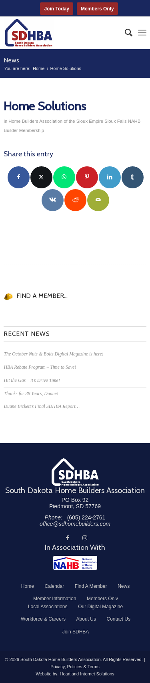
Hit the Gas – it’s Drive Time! (32, 380)
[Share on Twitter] (41, 177)
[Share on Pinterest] (87, 177)
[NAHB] (75, 563)
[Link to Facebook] (67, 538)
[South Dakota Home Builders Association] (61, 33)
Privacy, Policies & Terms (74, 666)
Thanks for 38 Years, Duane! (31, 393)
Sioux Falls (115, 121)
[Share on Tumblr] (133, 177)
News (11, 60)
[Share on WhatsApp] (64, 177)
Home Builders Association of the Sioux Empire (55, 121)
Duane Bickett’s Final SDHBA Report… (42, 406)
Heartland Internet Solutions (87, 673)
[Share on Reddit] (75, 200)
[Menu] (142, 32)
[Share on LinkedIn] (110, 177)
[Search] (124, 33)
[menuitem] (124, 33)
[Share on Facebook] (19, 177)
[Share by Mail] (98, 200)
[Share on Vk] (53, 200)
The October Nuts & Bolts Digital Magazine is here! (53, 354)
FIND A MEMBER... (42, 296)
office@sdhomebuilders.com (75, 524)
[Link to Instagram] (85, 538)
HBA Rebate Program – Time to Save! (40, 367)
